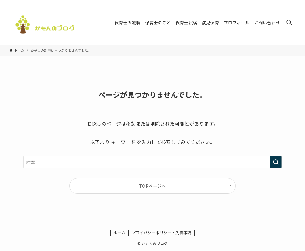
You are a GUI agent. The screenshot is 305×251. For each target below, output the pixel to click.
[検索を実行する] (276, 162)
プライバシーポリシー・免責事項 (162, 232)
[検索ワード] (152, 162)
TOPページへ (152, 186)
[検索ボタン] (288, 22)
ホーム (119, 232)
